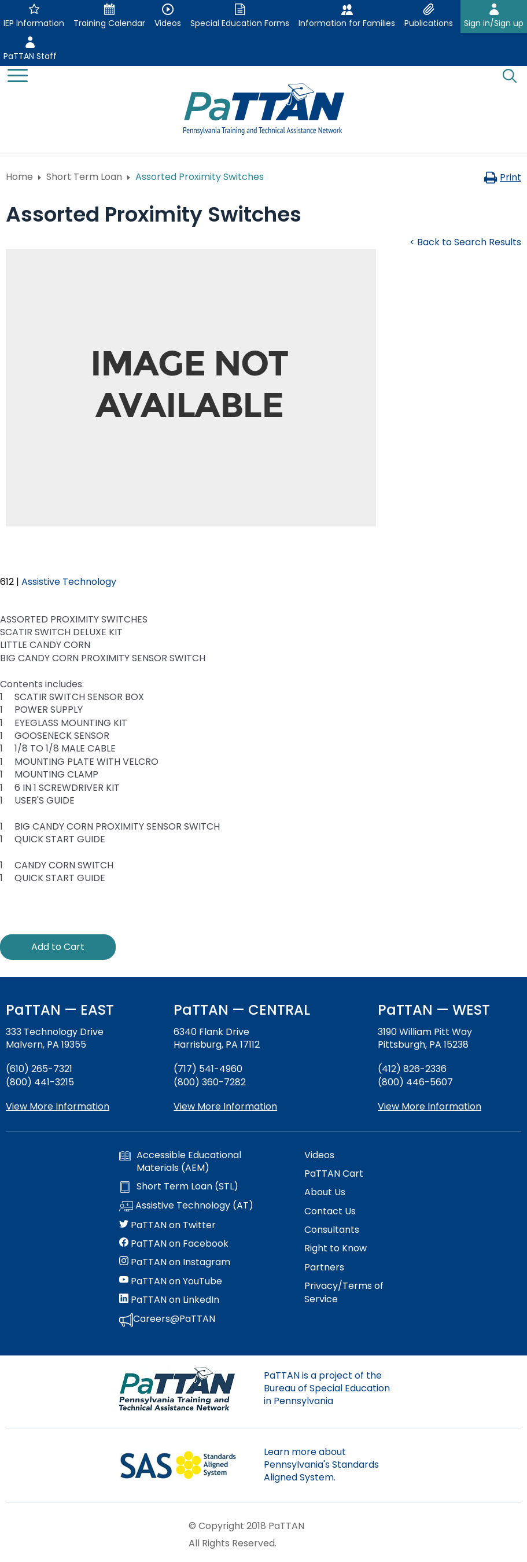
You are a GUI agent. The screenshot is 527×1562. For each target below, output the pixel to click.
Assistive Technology (68, 581)
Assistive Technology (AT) (186, 1206)
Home (19, 176)
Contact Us (330, 1211)
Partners (324, 1267)
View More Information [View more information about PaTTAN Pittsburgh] (429, 1106)
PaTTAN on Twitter (167, 1225)
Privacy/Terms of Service (344, 1292)
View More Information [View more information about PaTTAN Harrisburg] (225, 1106)
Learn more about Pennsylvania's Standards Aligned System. (321, 1464)
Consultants (331, 1230)
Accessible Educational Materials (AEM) (180, 1161)
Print (502, 177)
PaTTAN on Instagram (174, 1262)
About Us (324, 1192)
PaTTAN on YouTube (170, 1281)
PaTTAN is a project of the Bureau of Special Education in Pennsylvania (327, 1388)
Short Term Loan (84, 176)
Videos (319, 1155)
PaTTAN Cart (333, 1173)
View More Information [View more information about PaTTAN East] (57, 1106)
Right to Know (335, 1248)
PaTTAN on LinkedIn (169, 1300)
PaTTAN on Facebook (174, 1243)
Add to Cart (57, 946)
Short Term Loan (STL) (178, 1186)
